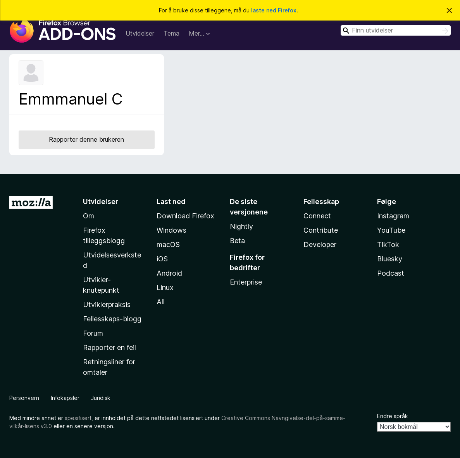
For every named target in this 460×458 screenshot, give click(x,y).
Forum (93, 333)
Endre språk (392, 416)
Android (169, 273)
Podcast (390, 273)
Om (88, 216)
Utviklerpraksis (107, 304)
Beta (237, 241)
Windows (171, 230)
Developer (319, 244)
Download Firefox (185, 216)
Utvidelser (140, 33)
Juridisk (100, 398)
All (161, 302)
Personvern (24, 398)
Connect (317, 216)
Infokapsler (65, 398)
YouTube (391, 230)
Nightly (241, 226)
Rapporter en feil (109, 347)
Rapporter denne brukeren (86, 139)
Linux (165, 287)
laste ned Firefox (273, 10)
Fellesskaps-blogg (112, 319)
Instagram (393, 216)
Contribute (320, 230)
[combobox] (396, 30)
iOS (162, 259)
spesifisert (78, 418)
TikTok (388, 244)
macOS (168, 244)
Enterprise (246, 282)
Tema (171, 33)
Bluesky (389, 259)
